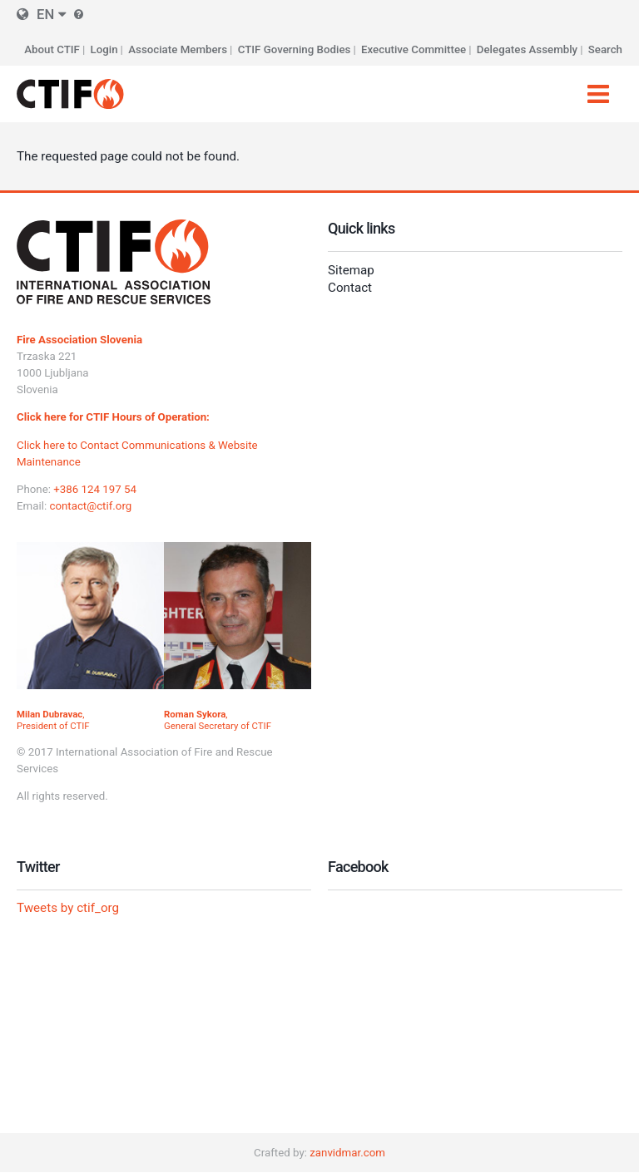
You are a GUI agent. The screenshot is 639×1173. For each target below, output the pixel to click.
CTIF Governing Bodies (294, 49)
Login (104, 49)
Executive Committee (413, 49)
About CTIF (52, 49)
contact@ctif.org (90, 506)
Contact (350, 287)
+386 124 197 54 (94, 489)
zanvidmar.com (347, 1152)
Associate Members (177, 49)
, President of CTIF (53, 720)
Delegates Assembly (527, 49)
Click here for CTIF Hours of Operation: (113, 417)
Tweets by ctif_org (68, 907)
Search (605, 49)
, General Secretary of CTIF (217, 720)
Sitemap (351, 270)
